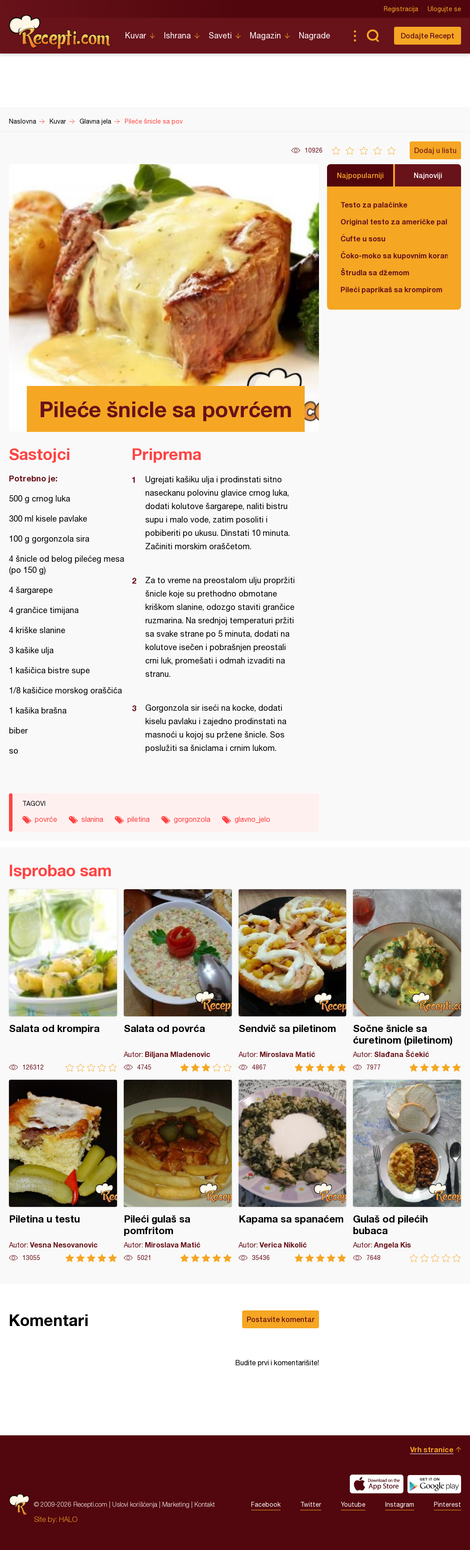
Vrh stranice (431, 1449)
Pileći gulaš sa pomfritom (178, 1171)
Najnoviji (428, 175)
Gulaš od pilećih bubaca (407, 1171)
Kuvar (135, 35)
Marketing (175, 1504)
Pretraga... (372, 35)
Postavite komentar (281, 1319)
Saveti (220, 35)
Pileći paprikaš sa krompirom (391, 289)
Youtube (353, 1504)
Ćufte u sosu (363, 238)
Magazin (265, 35)
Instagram (399, 1504)
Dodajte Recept (427, 35)
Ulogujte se (444, 8)
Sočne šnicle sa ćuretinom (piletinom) (407, 980)
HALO (68, 1519)
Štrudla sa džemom (374, 272)
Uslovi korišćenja (134, 1504)
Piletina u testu (63, 1171)
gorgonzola (192, 819)
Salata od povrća (178, 980)
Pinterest (447, 1504)
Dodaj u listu (435, 150)
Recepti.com (60, 32)
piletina (138, 819)
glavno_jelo (252, 819)
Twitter (310, 1504)
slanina (92, 819)
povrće (46, 819)
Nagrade (314, 35)
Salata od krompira (63, 980)
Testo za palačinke (373, 204)
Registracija (401, 8)
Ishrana (177, 35)
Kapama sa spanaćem (293, 1171)
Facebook (266, 1504)
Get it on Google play (434, 1484)
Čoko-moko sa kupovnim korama (394, 255)
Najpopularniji (360, 175)
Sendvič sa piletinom (293, 980)
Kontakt (204, 1504)
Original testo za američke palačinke (394, 221)
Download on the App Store (376, 1484)
